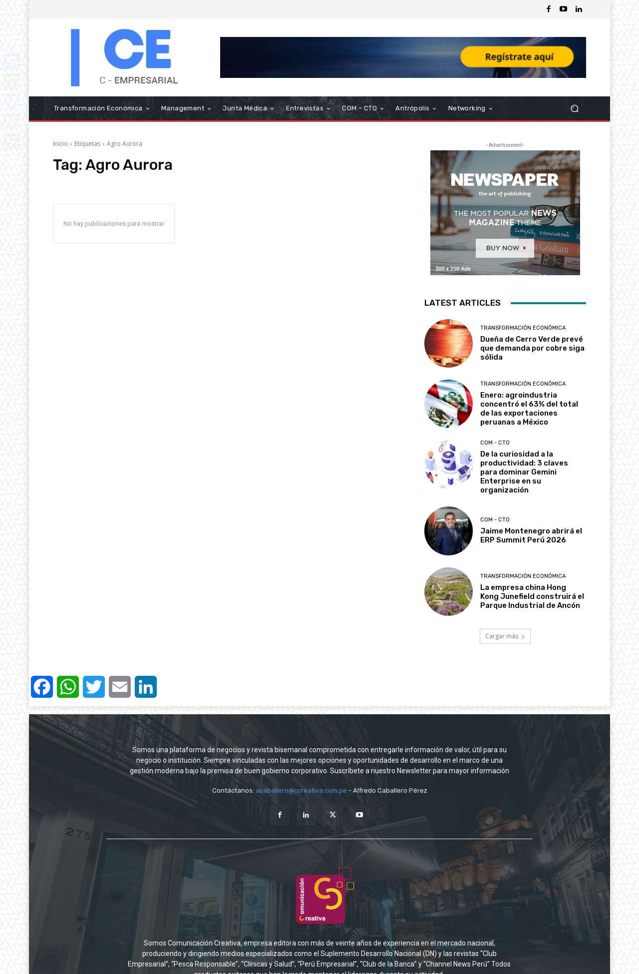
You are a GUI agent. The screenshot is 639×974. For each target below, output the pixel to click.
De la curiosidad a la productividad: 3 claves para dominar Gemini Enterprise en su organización (524, 472)
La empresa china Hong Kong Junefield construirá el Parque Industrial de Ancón (532, 596)
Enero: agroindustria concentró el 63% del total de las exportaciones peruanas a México (529, 409)
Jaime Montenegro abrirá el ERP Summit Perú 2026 (531, 535)
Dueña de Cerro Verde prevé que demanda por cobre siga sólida (532, 348)
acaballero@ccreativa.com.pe (301, 790)
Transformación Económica (523, 328)
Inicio (60, 143)
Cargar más (505, 636)
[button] (574, 108)
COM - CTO (495, 443)
